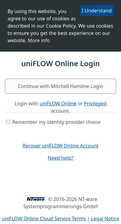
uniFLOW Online (58, 103)
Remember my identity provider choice (56, 122)
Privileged (95, 103)
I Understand (97, 10)
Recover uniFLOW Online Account (60, 145)
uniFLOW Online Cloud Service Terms (44, 218)
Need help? (60, 157)
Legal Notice (105, 218)
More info (39, 40)
